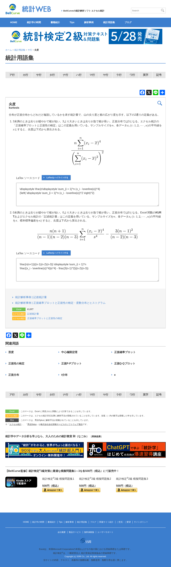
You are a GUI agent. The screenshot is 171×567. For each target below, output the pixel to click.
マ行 (92, 74)
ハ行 (78, 74)
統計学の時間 (34, 22)
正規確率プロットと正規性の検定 (44, 318)
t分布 (64, 374)
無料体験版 (89, 532)
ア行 (12, 74)
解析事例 (89, 22)
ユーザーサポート (105, 532)
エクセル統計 (15, 424)
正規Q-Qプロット (124, 363)
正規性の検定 (16, 363)
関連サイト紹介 (106, 522)
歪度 (11, 352)
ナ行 (65, 74)
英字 (145, 74)
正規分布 (13, 374)
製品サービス (75, 532)
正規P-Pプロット (71, 363)
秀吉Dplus (32, 424)
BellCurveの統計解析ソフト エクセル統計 (83, 10)
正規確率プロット (125, 352)
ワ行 (132, 74)
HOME (13, 22)
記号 (159, 74)
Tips (72, 22)
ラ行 (119, 74)
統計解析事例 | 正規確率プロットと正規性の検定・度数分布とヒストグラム (60, 302)
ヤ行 (105, 74)
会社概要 (62, 532)
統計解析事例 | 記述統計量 (31, 297)
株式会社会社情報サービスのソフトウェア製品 (62, 424)
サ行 (38, 74)
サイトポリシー (141, 522)
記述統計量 (33, 313)
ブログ (128, 22)
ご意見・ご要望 (124, 522)
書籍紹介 (55, 22)
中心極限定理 (69, 352)
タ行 (52, 74)
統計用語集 (109, 22)
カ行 (25, 74)
